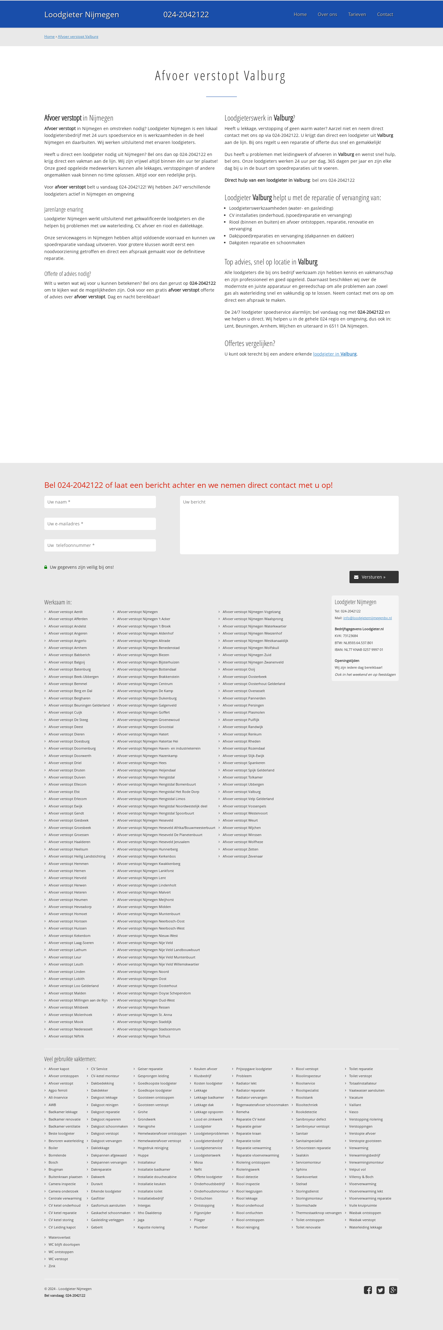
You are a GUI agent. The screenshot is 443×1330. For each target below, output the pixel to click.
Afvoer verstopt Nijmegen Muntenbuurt (148, 913)
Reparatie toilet (248, 1140)
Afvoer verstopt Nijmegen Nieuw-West (147, 935)
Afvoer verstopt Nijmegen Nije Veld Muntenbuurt (156, 957)
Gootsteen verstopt (153, 1104)
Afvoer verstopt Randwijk (243, 726)
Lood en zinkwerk (208, 1119)
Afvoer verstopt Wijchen (242, 827)
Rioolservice (305, 1083)
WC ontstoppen (61, 1251)
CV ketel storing (61, 1219)
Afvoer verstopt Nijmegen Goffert (143, 712)
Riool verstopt (307, 1068)
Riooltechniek (307, 1104)
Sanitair (302, 1133)
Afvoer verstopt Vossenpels (244, 806)
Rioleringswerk (248, 1169)
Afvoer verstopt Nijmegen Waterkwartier (254, 626)
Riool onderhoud (250, 1205)
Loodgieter (202, 1126)
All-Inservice (58, 1097)
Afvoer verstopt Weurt (240, 820)
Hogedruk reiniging (153, 1147)
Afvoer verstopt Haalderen (69, 841)
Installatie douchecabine (157, 1176)
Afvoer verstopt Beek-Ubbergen (74, 676)
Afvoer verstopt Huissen (68, 928)
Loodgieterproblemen (211, 1133)
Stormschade (306, 1205)
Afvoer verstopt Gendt (66, 813)
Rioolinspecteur (308, 1075)
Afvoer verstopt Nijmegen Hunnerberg (147, 849)
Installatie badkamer (154, 1169)
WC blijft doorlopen (64, 1244)
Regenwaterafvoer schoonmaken (262, 1104)
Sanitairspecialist (309, 1140)
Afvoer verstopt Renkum (242, 734)
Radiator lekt (246, 1083)
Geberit (97, 1227)
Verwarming (358, 1147)
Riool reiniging (247, 1227)
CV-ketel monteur (105, 1075)
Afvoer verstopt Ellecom (67, 784)
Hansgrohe (146, 1126)
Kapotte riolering (151, 1227)
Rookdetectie (306, 1111)
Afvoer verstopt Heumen (68, 899)
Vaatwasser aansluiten (367, 1090)
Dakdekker (99, 1090)
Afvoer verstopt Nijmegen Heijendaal (146, 770)
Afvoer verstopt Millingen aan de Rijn (78, 1000)
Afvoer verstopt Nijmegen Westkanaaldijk (255, 640)
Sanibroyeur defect (311, 1119)
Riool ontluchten (249, 1212)
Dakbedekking (102, 1083)
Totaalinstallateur (363, 1083)
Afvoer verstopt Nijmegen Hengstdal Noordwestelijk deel (162, 806)
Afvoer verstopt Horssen (68, 921)
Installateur (147, 1162)
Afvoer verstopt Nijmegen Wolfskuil (251, 647)
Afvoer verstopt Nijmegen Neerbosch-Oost (151, 921)
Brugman (56, 1169)
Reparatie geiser (248, 1126)
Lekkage (200, 1090)
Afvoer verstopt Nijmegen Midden (144, 906)
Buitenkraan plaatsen (65, 1176)
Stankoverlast (306, 1176)
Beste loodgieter (61, 1133)
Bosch (53, 1162)
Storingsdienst (307, 1191)
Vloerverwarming (362, 1183)
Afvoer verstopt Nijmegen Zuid (247, 654)
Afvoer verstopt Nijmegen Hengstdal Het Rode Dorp (158, 791)
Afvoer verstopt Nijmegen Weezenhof (252, 633)
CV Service (99, 1068)
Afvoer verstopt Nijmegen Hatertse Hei (147, 741)
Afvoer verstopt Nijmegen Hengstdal (146, 777)
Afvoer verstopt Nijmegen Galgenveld (147, 705)
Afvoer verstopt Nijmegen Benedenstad (148, 647)
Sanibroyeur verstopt (312, 1126)
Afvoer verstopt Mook (66, 1021)
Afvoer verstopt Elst (64, 791)
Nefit (198, 1169)
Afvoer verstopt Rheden (242, 741)
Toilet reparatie (361, 1068)
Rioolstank (304, 1097)
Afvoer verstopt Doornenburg (72, 748)
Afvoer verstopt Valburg (78, 36)
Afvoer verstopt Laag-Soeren (71, 942)
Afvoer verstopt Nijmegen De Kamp (145, 690)
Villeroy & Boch (361, 1176)
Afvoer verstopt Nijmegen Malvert (144, 892)
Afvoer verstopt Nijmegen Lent (141, 877)
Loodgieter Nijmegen (81, 14)
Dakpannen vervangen (109, 1162)
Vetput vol (357, 1169)
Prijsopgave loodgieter (254, 1068)
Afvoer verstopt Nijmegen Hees (141, 762)
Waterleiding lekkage (365, 1227)
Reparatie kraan (248, 1133)
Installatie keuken (152, 1183)
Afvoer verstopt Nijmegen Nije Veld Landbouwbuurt (158, 949)
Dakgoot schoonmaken (109, 1126)
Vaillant (355, 1104)
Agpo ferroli (58, 1090)
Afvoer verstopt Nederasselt (71, 1029)
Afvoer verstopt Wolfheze (243, 841)
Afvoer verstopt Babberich (69, 654)
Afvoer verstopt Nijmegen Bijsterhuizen (148, 662)
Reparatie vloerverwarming (257, 1155)
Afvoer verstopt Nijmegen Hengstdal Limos (151, 798)
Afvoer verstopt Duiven (67, 777)
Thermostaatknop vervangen (319, 1212)
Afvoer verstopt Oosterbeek (245, 676)
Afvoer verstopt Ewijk (65, 806)
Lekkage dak (204, 1104)
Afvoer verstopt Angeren (68, 633)
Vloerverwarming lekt (366, 1191)
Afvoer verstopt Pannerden (244, 698)
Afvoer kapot (59, 1068)
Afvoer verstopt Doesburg (69, 741)
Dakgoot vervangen (106, 1140)
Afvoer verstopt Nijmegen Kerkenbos (146, 856)
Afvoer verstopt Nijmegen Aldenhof (145, 633)
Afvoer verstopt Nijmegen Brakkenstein (148, 676)
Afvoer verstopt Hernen (67, 870)
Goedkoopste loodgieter (157, 1083)
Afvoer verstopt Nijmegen (137, 611)
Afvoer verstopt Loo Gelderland (74, 985)
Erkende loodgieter (106, 1191)
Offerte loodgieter (208, 1176)
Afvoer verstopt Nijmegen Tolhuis (143, 1036)
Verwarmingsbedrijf (364, 1155)
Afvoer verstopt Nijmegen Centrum (145, 683)
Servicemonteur (308, 1162)
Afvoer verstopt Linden (67, 971)
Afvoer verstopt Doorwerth (70, 755)
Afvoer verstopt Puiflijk (241, 719)
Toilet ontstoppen (310, 1219)
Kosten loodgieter (208, 1083)
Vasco (353, 1111)
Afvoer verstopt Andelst (67, 626)
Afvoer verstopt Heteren (68, 892)
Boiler (53, 1147)
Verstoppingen (361, 1126)
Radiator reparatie (250, 1090)
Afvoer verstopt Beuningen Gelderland (79, 705)
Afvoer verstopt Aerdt (66, 611)
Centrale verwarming (65, 1198)
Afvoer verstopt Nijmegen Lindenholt (146, 885)
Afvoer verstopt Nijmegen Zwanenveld (253, 662)
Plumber (201, 1227)
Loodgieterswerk (207, 1155)
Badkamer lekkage (63, 1111)
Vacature (356, 1097)
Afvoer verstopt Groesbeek (70, 827)
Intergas (144, 1205)
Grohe (143, 1111)
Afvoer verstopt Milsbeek (68, 1007)
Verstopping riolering (366, 1119)
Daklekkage (100, 1147)
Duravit (97, 1183)
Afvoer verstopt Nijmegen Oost (141, 978)
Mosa (198, 1162)
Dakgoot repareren (106, 1119)
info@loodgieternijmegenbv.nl (367, 617)
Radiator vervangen (251, 1097)
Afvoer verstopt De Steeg (68, 719)
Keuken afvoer (205, 1068)
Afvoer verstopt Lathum (67, 949)
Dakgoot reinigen (104, 1104)
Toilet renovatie (308, 1227)
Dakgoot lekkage (104, 1097)
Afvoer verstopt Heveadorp (70, 906)
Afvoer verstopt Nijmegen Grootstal (145, 726)
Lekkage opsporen (208, 1111)
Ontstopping (204, 1205)
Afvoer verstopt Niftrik (66, 1036)
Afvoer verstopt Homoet (68, 913)
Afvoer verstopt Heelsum (68, 849)
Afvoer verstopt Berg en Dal (70, 690)
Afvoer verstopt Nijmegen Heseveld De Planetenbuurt (159, 834)
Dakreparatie (101, 1169)
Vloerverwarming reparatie (370, 1198)
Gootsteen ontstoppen (156, 1097)
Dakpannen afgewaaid (109, 1155)
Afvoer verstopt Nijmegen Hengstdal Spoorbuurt (155, 813)
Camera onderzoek (63, 1191)
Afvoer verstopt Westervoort (245, 813)
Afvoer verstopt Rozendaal (244, 748)
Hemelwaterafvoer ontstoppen (162, 1133)
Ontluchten (203, 1198)
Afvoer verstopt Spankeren (244, 762)
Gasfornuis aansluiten (108, 1205)
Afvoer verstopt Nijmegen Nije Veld (145, 942)
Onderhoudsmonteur (211, 1191)
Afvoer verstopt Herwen (67, 885)
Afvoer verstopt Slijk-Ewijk (243, 755)
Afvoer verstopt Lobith (67, 978)
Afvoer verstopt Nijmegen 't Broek (144, 626)
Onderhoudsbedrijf (209, 1183)
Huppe (143, 1155)
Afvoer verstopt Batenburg (70, 669)
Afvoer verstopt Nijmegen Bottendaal (146, 669)
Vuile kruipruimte (363, 1205)
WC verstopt (58, 1258)
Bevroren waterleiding (66, 1140)
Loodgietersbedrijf (208, 1140)
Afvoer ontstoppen (64, 1075)
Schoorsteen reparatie (313, 1147)
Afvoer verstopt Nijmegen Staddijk (144, 1021)
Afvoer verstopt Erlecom (68, 798)
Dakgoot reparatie (105, 1111)
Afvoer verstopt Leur (65, 957)
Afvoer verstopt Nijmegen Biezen (143, 654)
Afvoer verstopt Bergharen (69, 698)
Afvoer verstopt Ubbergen (243, 784)
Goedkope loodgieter (155, 1090)
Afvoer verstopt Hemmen (69, 863)
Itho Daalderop (150, 1212)
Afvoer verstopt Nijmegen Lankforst (145, 870)
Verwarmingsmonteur (366, 1162)
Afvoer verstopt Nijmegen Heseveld (145, 820)
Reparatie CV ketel (250, 1119)
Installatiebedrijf (151, 1198)
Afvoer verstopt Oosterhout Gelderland (254, 683)
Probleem (244, 1075)
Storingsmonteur (309, 1198)
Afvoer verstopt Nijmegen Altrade (143, 640)
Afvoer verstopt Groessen (69, 834)
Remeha (242, 1111)
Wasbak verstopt (362, 1219)
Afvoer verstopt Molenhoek (70, 1014)
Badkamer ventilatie (64, 1126)
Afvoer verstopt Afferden (68, 618)
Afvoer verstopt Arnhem (68, 647)
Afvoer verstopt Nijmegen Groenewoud (148, 719)
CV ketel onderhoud (65, 1205)
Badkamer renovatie (65, 1119)
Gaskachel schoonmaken (110, 1212)
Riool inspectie (248, 1183)
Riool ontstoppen (250, 1219)
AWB (52, 1104)
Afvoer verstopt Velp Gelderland (248, 798)
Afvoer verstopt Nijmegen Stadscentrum (149, 1029)
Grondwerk (147, 1119)
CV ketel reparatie (63, 1212)
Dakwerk (98, 1176)
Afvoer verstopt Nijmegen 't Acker (143, 618)
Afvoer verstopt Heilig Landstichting (77, 856)
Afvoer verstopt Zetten (240, 849)
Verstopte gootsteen (365, 1140)
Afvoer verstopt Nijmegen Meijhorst (145, 899)
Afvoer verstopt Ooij (239, 669)
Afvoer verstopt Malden (67, 993)
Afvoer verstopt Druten (67, 770)
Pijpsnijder (202, 1212)
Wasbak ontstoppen (365, 1212)
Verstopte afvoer (362, 1133)
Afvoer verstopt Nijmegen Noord (143, 971)
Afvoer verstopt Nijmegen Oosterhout (147, 985)
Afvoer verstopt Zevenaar (243, 856)
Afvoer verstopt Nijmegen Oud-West (146, 1000)
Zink (52, 1266)
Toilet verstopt (360, 1075)
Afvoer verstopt (61, 1083)
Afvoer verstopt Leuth (66, 964)
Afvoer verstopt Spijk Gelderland (248, 770)
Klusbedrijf (202, 1075)
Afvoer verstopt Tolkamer (243, 777)
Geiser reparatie (150, 1068)
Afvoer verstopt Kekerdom (69, 935)
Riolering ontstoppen (253, 1162)
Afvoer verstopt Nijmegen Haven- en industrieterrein (159, 748)
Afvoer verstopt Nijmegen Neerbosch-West (151, 928)
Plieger (199, 1219)
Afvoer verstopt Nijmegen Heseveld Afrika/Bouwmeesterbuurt (166, 827)
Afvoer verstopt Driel (65, 762)
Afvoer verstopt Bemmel (68, 683)
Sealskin (302, 1155)
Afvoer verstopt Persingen (243, 705)
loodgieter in (335, 354)
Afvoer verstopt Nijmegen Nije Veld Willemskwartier (158, 964)
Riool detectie (247, 1176)
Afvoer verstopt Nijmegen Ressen (143, 1007)
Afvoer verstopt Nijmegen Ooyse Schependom (154, 993)
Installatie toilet (150, 1191)
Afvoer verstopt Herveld (67, 877)
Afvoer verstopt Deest (66, 726)
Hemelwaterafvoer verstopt (159, 1140)
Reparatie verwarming (253, 1147)
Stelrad (301, 1183)
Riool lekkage (246, 1198)
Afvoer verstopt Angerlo (67, 640)
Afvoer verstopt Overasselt (244, 690)
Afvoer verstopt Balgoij (67, 662)
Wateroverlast (59, 1237)
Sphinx (301, 1169)
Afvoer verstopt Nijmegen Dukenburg (147, 698)
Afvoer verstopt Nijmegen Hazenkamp (147, 755)
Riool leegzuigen (249, 1191)
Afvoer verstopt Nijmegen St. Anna (144, 1014)
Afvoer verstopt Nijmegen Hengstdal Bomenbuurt (156, 784)
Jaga (141, 1219)
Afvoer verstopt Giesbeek (69, 820)
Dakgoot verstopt (105, 1133)
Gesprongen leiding (153, 1075)
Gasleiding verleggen (107, 1219)
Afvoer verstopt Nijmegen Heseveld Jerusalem (153, 841)
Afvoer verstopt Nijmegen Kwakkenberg (148, 863)
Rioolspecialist (307, 1090)
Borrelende (57, 1155)
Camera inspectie (62, 1183)
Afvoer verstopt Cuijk (65, 712)
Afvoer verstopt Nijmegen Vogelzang (252, 611)
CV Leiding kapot (62, 1227)
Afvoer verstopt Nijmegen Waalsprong (253, 618)
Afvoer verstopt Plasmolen (244, 712)
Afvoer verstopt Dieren (67, 734)
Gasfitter (98, 1198)
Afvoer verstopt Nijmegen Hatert (143, 734)
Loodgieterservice (208, 1147)
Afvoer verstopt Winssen (242, 834)
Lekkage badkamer (209, 1097)
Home (49, 36)
